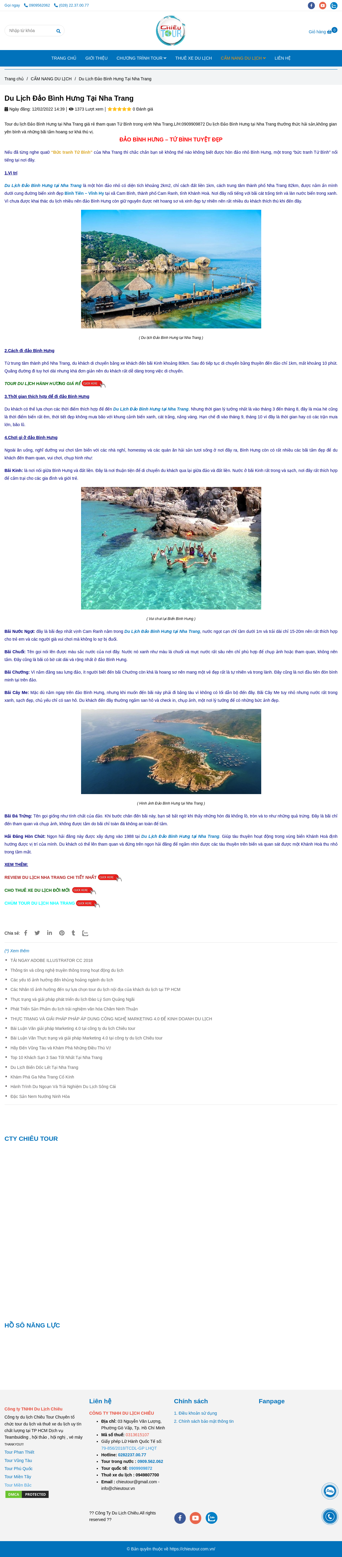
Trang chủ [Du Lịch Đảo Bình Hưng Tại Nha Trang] (14, 78)
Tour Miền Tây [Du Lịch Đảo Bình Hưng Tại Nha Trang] (18, 1476)
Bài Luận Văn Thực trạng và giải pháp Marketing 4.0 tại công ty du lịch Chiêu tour (86, 1038)
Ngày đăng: (18, 109)
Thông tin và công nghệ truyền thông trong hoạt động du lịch (67, 970)
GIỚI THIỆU (96, 58)
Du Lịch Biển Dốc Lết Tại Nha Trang (44, 1067)
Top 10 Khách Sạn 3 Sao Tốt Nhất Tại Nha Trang (56, 1057)
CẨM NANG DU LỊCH (243, 58)
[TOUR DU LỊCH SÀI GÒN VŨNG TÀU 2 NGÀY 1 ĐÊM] (132, 1454)
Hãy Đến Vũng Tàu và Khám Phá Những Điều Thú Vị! (61, 1047)
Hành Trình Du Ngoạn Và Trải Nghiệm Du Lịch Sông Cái (63, 1086)
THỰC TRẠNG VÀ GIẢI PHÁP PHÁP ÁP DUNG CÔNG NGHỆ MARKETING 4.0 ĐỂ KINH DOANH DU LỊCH (111, 1018)
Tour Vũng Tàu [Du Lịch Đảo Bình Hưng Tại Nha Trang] (18, 1460)
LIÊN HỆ (283, 58)
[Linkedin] (49, 933)
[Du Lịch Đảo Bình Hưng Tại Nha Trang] (171, 31)
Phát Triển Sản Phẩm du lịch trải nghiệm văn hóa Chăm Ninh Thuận (74, 1009)
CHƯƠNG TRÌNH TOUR (141, 58)
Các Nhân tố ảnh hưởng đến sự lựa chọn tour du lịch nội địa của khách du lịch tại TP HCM (95, 989)
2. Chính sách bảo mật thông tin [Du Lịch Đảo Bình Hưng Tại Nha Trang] (204, 1421)
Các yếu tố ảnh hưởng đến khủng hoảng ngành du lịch (62, 979)
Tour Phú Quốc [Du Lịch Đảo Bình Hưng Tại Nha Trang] (19, 1468)
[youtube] (325, 5)
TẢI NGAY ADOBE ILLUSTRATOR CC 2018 (52, 960)
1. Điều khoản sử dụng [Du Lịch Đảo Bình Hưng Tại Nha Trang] (195, 1413)
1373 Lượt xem (86, 109)
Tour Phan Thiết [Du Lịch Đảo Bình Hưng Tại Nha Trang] (19, 1452)
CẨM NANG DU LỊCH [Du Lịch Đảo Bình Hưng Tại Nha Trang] (51, 78)
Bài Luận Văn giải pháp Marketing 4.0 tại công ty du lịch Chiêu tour (73, 1028)
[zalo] (335, 5)
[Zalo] (89, 933)
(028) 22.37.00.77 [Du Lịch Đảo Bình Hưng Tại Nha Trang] (71, 5)
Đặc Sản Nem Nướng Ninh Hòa (40, 1096)
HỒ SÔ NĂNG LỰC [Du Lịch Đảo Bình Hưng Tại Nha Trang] (32, 1325)
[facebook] (313, 5)
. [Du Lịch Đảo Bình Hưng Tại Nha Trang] (181, 836)
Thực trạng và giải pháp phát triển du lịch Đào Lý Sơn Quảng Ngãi (73, 999)
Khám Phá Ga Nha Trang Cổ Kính (42, 1077)
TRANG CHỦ (63, 58)
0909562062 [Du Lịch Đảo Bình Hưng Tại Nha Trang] (37, 5)
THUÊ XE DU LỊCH (193, 58)
